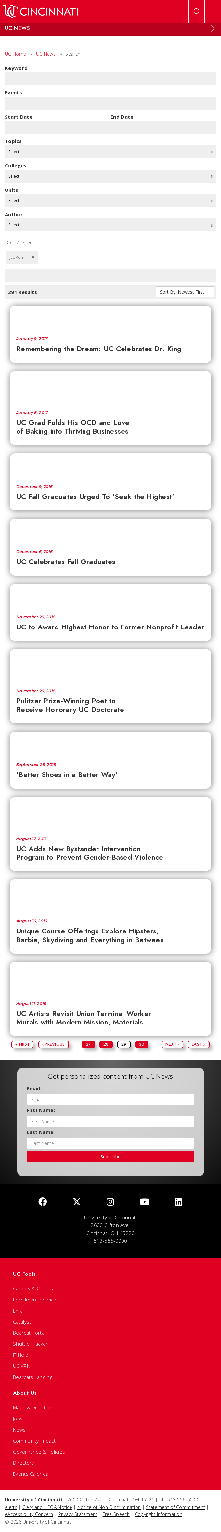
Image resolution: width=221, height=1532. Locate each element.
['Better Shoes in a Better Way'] (110, 744)
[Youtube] (145, 1202)
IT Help (20, 1355)
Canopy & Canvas (33, 1288)
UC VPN (21, 1366)
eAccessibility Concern (29, 1514)
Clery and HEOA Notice (47, 1507)
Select (110, 151)
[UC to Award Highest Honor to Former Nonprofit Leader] (110, 596)
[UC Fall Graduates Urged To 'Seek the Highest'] (110, 465)
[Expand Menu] (213, 28)
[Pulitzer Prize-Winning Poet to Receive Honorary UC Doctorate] (110, 665)
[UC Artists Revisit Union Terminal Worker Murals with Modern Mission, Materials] (110, 978)
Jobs (18, 1418)
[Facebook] (42, 1202)
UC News (46, 54)
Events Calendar (32, 1474)
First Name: (41, 1110)
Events (13, 92)
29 (124, 1044)
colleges (15, 165)
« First (22, 1044)
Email (19, 1310)
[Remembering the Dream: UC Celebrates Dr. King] (110, 318)
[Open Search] (196, 11)
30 (142, 1044)
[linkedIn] (178, 1202)
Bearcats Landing (32, 1377)
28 (106, 1044)
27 (88, 1044)
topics (13, 141)
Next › (172, 1044)
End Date (121, 116)
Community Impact (34, 1440)
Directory (23, 1462)
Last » (199, 1044)
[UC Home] (40, 11)
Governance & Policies (39, 1451)
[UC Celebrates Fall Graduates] (110, 531)
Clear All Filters (20, 242)
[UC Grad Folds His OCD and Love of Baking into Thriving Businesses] (110, 387)
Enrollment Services (36, 1299)
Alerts (11, 1507)
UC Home (15, 54)
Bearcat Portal (29, 1332)
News (19, 1429)
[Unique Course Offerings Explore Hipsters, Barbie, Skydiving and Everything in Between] (110, 895)
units (12, 190)
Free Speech (116, 1514)
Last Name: (41, 1132)
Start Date (18, 116)
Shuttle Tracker (30, 1343)
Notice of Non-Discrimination (109, 1507)
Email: (34, 1088)
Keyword (16, 68)
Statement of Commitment (175, 1507)
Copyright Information (158, 1514)
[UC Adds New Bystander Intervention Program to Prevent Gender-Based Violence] (110, 813)
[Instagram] (110, 1202)
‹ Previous (53, 1044)
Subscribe (110, 1157)
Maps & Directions (34, 1407)
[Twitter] (76, 1202)
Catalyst (22, 1321)
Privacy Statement (78, 1514)
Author (14, 214)
